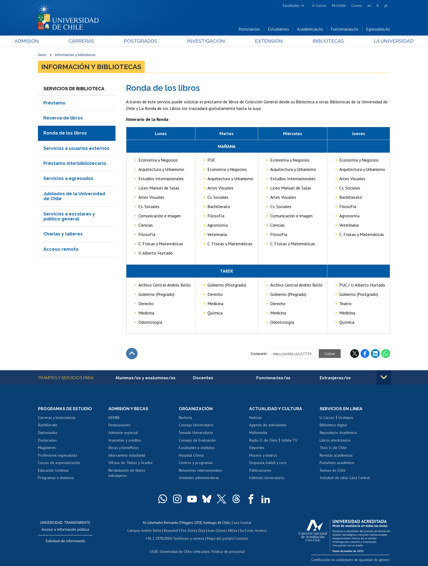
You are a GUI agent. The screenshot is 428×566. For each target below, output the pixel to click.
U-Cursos (319, 5)
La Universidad (369, 41)
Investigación (205, 41)
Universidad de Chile (175, 551)
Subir (132, 354)
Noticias (255, 418)
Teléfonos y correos (188, 538)
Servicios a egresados (68, 179)
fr (378, 5)
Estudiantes (278, 29)
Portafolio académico (337, 463)
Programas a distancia (56, 478)
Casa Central (241, 523)
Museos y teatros (263, 455)
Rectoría (185, 418)
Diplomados (48, 433)
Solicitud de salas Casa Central (345, 478)
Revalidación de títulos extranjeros (126, 473)
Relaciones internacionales (200, 470)
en (369, 5)
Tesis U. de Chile (333, 448)
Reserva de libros (63, 118)
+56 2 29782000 (158, 538)
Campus (134, 530)
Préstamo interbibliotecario (74, 164)
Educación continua (53, 470)
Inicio (42, 55)
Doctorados (47, 440)
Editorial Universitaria (266, 478)
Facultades (291, 5)
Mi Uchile (339, 5)
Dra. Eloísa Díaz (193, 530)
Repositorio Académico (338, 433)
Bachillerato (47, 425)
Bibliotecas (312, 41)
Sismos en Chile (333, 470)
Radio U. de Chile (263, 440)
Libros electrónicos (335, 440)
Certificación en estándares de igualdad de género (351, 560)
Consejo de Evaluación (197, 440)
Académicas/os (310, 29)
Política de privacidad (227, 551)
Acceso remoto (61, 249)
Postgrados (148, 41)
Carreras (97, 41)
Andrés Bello (152, 530)
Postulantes (249, 29)
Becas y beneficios (123, 448)
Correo (356, 5)
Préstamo (54, 103)
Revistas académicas (336, 455)
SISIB (154, 551)
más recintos (256, 530)
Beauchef (171, 530)
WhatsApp (385, 354)
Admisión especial (123, 433)
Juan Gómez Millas (222, 530)
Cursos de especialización (59, 463)
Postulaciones (119, 425)
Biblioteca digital (333, 425)
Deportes (256, 448)
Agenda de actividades (268, 425)
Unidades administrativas (199, 478)
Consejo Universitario (196, 425)
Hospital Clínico (191, 455)
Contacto (240, 538)
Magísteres (47, 448)
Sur (241, 530)
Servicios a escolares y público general (69, 217)
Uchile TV (289, 440)
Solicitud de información (65, 541)
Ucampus (345, 418)
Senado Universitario (196, 433)
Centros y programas (196, 463)
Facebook (364, 353)
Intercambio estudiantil (126, 455)
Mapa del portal (219, 538)
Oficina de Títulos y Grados (130, 463)
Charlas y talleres (63, 234)
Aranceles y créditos (124, 440)
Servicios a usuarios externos (76, 148)
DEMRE (114, 418)
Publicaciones (260, 470)
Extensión (260, 41)
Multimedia (258, 433)
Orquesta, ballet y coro (268, 463)
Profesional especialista (57, 455)
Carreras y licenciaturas (57, 418)
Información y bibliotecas (75, 55)
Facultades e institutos (197, 448)
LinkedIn (375, 353)
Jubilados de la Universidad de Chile (74, 196)
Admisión (50, 41)
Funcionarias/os (344, 29)
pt (385, 5)
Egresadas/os (378, 29)
